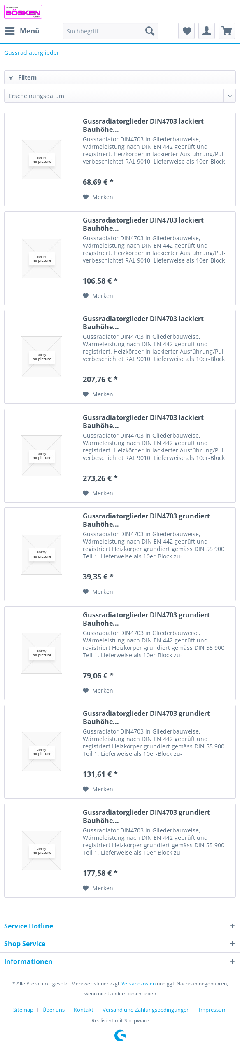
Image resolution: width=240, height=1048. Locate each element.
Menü (22, 29)
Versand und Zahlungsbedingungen (146, 1009)
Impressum (213, 1009)
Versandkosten (138, 983)
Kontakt (83, 1009)
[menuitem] (22, 31)
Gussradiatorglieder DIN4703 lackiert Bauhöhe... (143, 125)
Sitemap (23, 1009)
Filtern (23, 77)
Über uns (53, 1009)
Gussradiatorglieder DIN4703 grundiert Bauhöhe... (146, 520)
